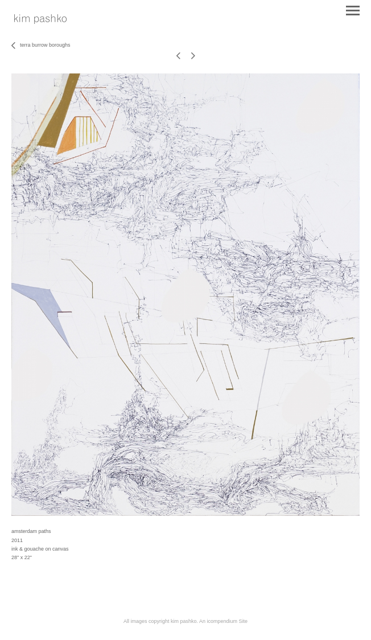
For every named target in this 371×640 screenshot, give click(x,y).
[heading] (40, 21)
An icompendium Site (223, 621)
